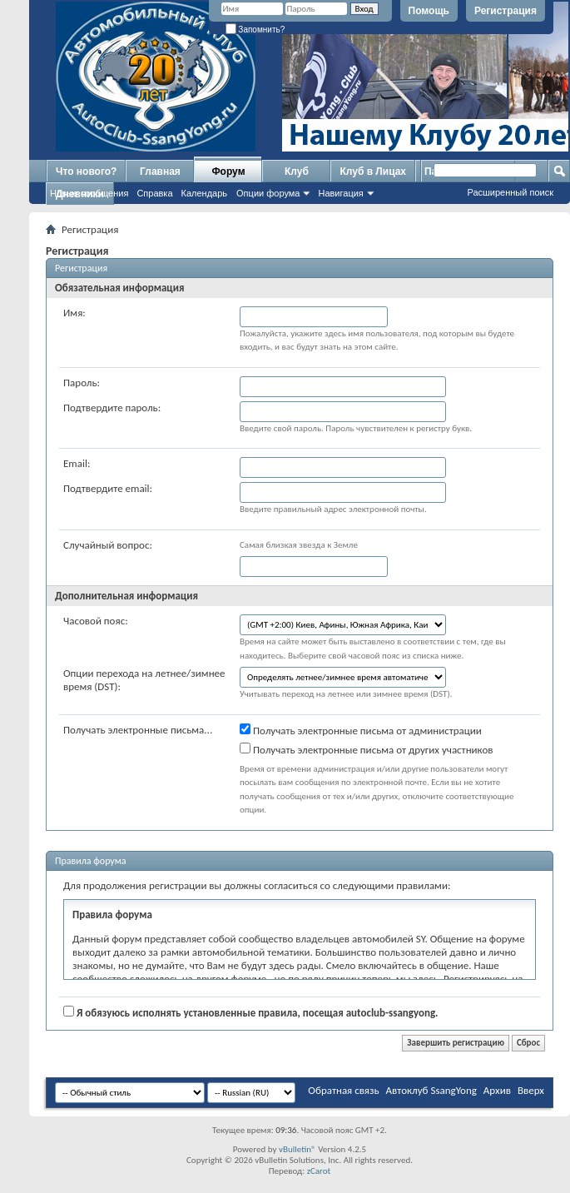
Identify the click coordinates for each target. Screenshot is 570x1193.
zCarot (319, 1171)
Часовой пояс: (95, 620)
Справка (154, 193)
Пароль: (81, 382)
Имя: (74, 312)
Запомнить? (255, 29)
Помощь (429, 11)
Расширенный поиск (510, 192)
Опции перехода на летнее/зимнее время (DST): (144, 680)
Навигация (340, 193)
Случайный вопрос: (107, 545)
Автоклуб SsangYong (431, 1090)
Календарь (204, 193)
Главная (160, 171)
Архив (497, 1090)
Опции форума (268, 193)
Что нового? (86, 171)
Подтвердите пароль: (112, 407)
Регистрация (505, 11)
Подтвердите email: (107, 488)
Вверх (531, 1090)
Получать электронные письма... (137, 729)
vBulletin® (297, 1149)
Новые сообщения (89, 193)
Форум (228, 171)
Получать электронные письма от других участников (366, 749)
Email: (76, 463)
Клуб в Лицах (373, 171)
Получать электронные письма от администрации (361, 730)
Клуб (297, 171)
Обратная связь (343, 1090)
